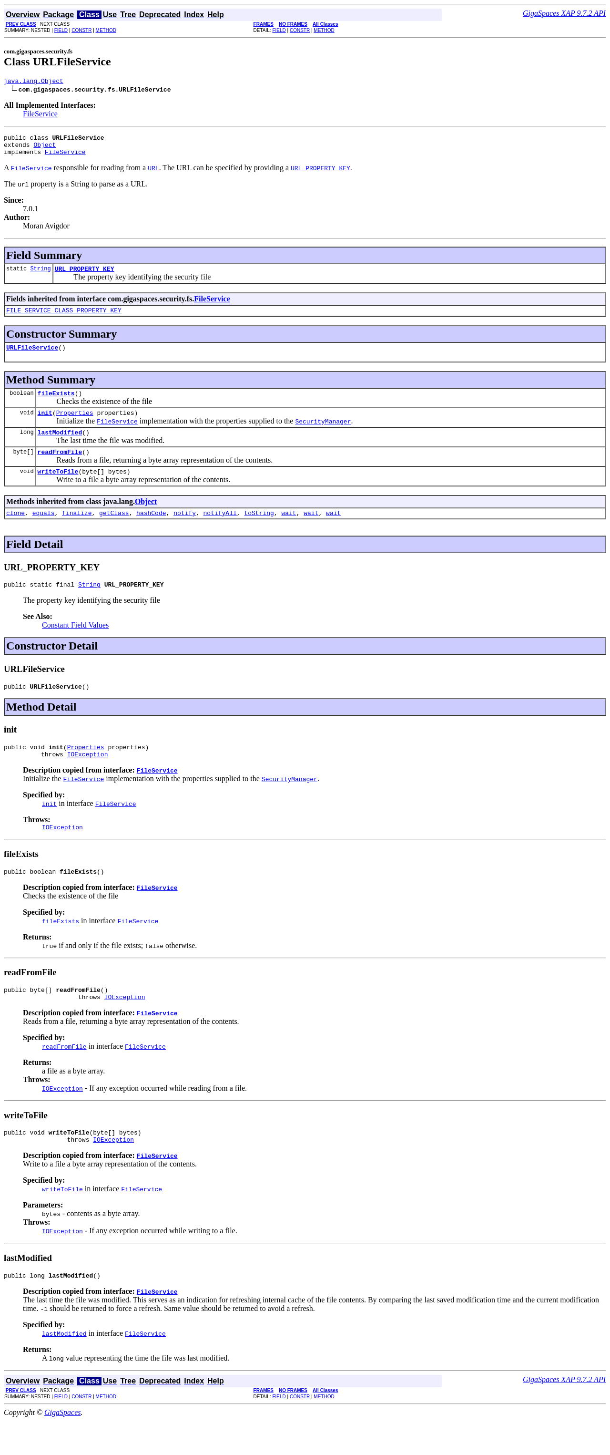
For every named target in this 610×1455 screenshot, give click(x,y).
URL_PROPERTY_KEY (84, 275)
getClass (114, 531)
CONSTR (81, 30)
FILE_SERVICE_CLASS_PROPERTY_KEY (64, 318)
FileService (40, 115)
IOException (87, 778)
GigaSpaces (62, 1447)
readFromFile (60, 467)
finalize (77, 531)
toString (259, 531)
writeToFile (58, 488)
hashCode (151, 531)
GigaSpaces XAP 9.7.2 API (564, 13)
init (45, 425)
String (40, 275)
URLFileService (32, 357)
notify (184, 531)
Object (44, 148)
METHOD (106, 30)
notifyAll (220, 531)
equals (43, 531)
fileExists (56, 404)
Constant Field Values (75, 645)
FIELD (61, 30)
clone (15, 531)
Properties (74, 425)
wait (288, 531)
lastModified (60, 446)
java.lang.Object (33, 82)
